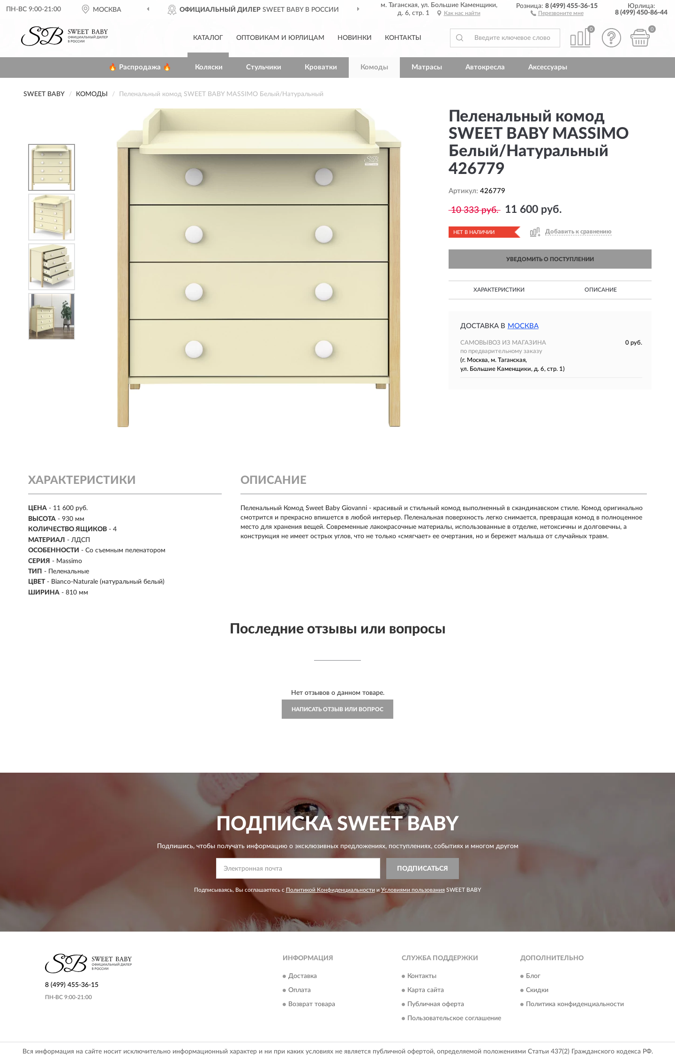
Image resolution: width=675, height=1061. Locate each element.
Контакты (403, 38)
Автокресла (485, 67)
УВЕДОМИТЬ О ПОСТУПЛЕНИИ (550, 259)
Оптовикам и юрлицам (280, 38)
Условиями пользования (413, 890)
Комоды (374, 67)
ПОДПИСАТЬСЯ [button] (422, 868)
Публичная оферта (435, 1004)
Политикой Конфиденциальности (330, 890)
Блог (533, 976)
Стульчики (263, 67)
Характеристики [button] (499, 290)
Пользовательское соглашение (454, 1019)
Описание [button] (601, 290)
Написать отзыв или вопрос (337, 709)
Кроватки (321, 67)
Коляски (209, 67)
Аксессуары (547, 67)
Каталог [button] (208, 38)
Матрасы (427, 67)
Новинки (355, 38)
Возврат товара (311, 1004)
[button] (557, 12)
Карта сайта (425, 990)
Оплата (299, 990)
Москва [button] (523, 326)
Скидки (537, 990)
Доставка (302, 976)
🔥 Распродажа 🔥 (140, 67)
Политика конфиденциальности (575, 1004)
